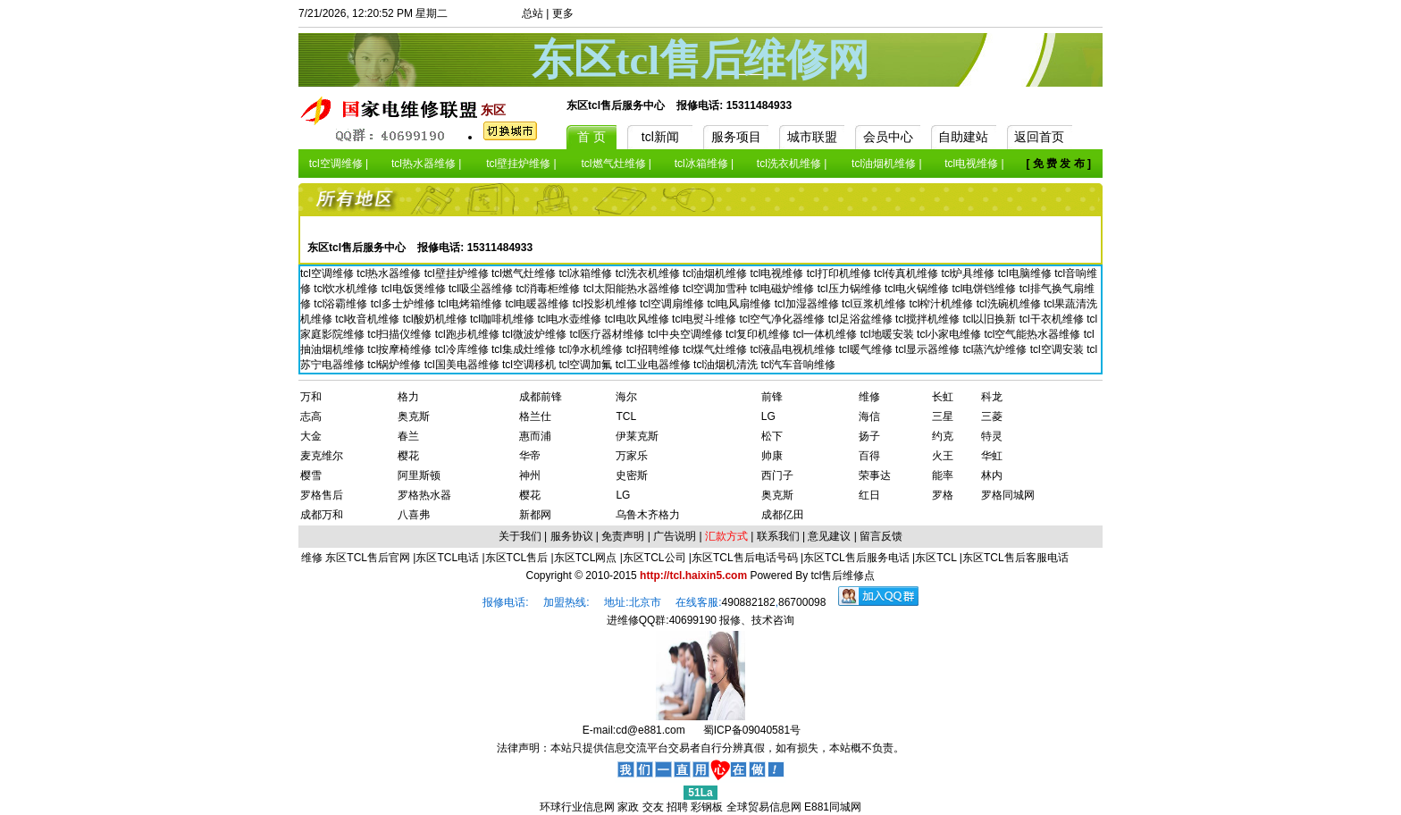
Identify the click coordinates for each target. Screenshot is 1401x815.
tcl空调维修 (328, 273)
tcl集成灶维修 (524, 349)
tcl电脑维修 (1026, 273)
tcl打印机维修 (840, 273)
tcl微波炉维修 (535, 334)
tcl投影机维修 (606, 304)
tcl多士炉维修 (404, 304)
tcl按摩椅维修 (400, 349)
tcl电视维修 (778, 273)
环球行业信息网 (577, 807)
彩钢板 (707, 807)
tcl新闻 (660, 137)
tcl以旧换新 (990, 319)
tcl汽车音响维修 (797, 364)
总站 (532, 13)
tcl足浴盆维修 (861, 319)
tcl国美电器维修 (463, 364)
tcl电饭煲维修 (415, 288)
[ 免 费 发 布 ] (1058, 163)
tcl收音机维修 (368, 319)
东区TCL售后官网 (367, 557)
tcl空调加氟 (586, 364)
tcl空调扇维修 (673, 304)
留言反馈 (881, 536)
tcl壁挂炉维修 (457, 273)
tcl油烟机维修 (716, 273)
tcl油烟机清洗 (726, 364)
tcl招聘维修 (654, 349)
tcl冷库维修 (463, 349)
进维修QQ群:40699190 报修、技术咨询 (701, 620)
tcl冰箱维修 (586, 273)
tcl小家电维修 (950, 334)
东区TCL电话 (447, 557)
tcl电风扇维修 (740, 304)
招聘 (677, 807)
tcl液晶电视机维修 (794, 349)
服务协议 (571, 536)
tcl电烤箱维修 (471, 304)
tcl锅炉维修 (395, 364)
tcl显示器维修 (928, 349)
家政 (628, 807)
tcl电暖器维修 (538, 304)
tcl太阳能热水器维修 (633, 288)
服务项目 (736, 137)
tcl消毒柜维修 (549, 288)
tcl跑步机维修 (468, 334)
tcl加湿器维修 (808, 304)
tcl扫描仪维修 (400, 334)
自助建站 (963, 137)
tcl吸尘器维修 (482, 288)
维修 (313, 557)
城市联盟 (812, 137)
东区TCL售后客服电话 (1015, 557)
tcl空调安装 (1058, 349)
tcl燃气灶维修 (524, 273)
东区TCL (935, 557)
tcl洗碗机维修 (1010, 304)
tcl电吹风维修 (638, 319)
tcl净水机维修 (591, 349)
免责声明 (622, 536)
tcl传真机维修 (907, 273)
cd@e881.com (650, 730)
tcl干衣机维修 (1052, 319)
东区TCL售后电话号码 (745, 557)
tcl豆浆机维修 (875, 304)
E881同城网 (832, 807)
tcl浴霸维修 (342, 304)
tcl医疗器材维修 (608, 334)
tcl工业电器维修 (654, 364)
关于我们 (520, 536)
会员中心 (888, 137)
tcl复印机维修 (759, 334)
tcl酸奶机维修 (436, 319)
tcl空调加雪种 (716, 288)
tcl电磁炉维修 (783, 288)
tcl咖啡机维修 (503, 319)
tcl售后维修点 (842, 575)
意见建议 (829, 536)
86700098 (802, 602)
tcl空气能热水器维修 (1033, 334)
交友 (653, 807)
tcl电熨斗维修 (705, 319)
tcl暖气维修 (867, 349)
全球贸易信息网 (763, 807)
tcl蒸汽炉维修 (995, 349)
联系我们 (778, 536)
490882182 (749, 602)
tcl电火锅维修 (918, 288)
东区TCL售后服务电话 (856, 557)
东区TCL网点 (585, 557)
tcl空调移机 (530, 364)
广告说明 (674, 536)
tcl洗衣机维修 (649, 273)
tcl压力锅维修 (851, 288)
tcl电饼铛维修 (985, 288)
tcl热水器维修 (390, 273)
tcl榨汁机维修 (942, 304)
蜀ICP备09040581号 (752, 730)
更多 (563, 13)
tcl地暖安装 (888, 334)
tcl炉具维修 (969, 273)
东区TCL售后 (517, 557)
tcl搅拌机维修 (928, 319)
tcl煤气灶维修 (716, 349)
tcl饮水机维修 (347, 288)
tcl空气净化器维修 (783, 319)
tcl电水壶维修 (570, 319)
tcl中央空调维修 (687, 334)
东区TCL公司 (654, 557)
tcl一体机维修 (826, 334)
